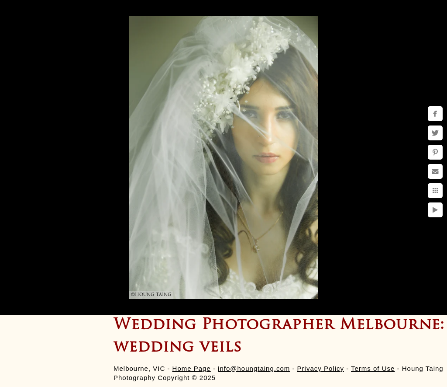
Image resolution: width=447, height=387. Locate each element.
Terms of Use (373, 368)
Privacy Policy (320, 368)
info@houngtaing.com (254, 368)
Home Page (191, 368)
